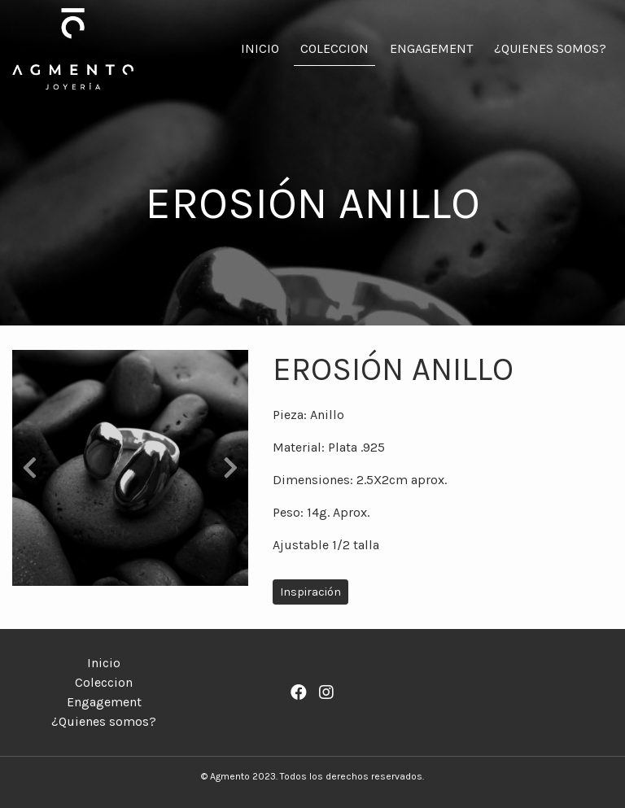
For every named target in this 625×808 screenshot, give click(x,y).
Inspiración (310, 592)
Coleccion (334, 48)
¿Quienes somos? (550, 48)
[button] (30, 468)
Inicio (260, 48)
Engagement (431, 48)
